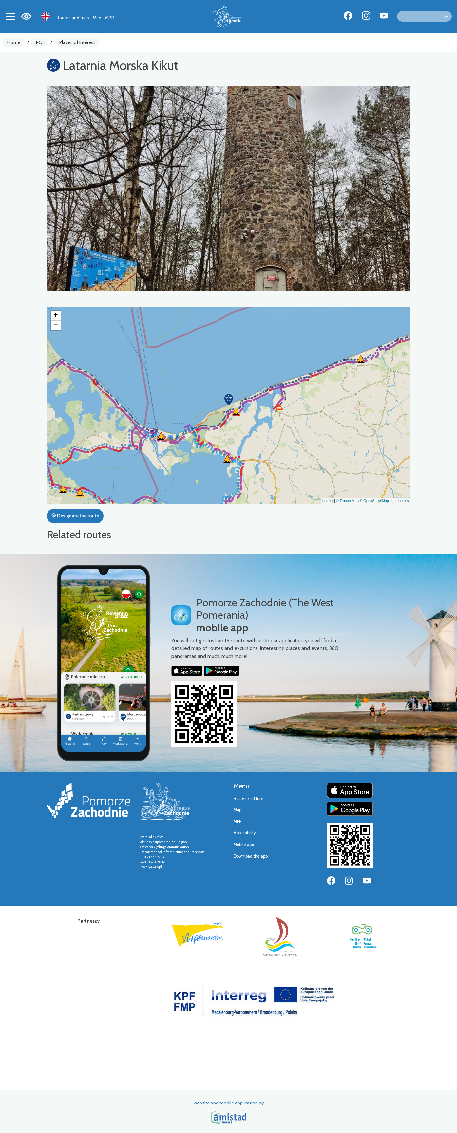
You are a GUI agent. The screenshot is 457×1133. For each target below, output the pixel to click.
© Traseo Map (347, 501)
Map (97, 17)
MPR (109, 17)
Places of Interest (77, 42)
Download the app (251, 856)
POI (40, 42)
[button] (228, 399)
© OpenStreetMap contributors (384, 501)
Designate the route (75, 516)
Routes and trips (73, 17)
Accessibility (245, 832)
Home (13, 42)
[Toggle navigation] (10, 16)
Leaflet (327, 501)
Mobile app (244, 844)
